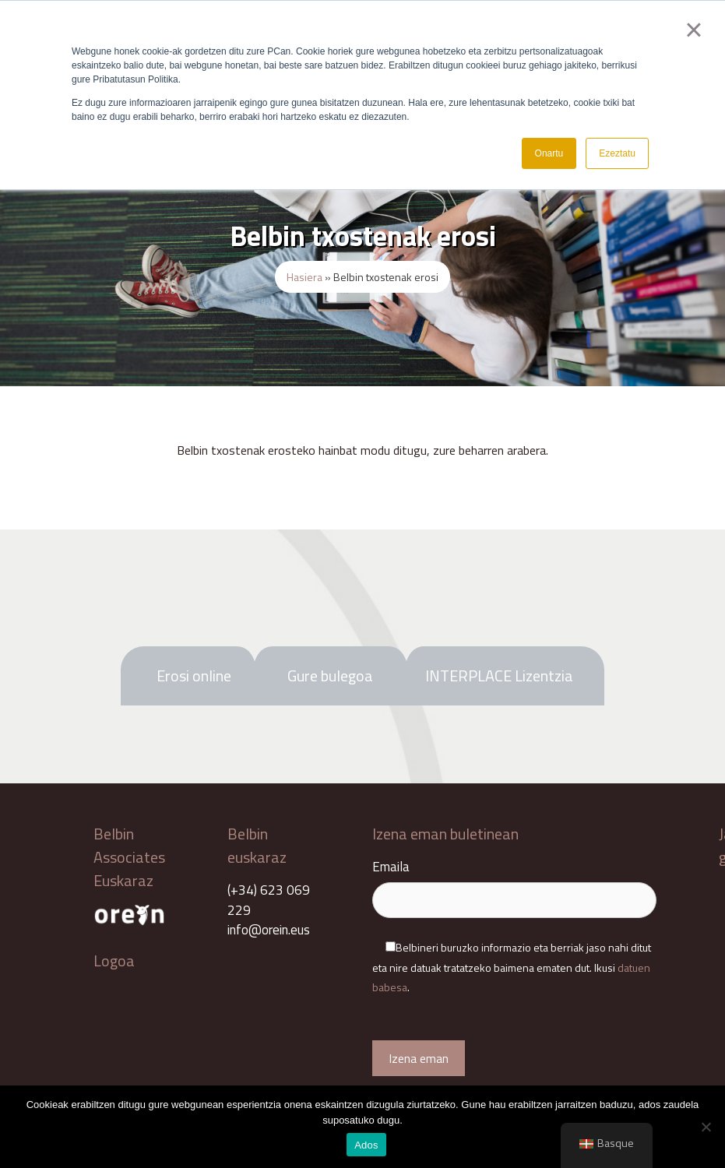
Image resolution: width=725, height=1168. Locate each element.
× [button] (693, 30)
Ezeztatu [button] (617, 153)
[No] (705, 1127)
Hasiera (304, 277)
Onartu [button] (549, 153)
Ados (366, 1145)
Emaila (514, 883)
